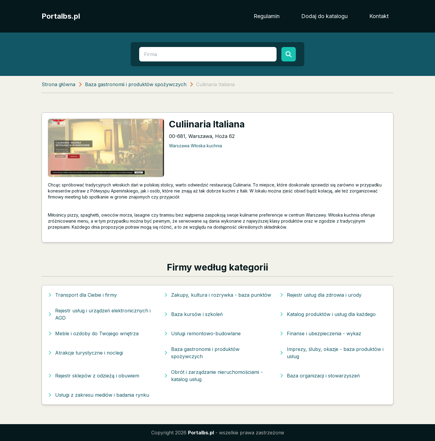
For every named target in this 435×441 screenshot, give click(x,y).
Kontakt (379, 16)
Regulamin (267, 16)
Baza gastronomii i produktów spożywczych (135, 84)
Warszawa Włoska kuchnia (195, 145)
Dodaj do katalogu (324, 16)
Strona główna (58, 84)
